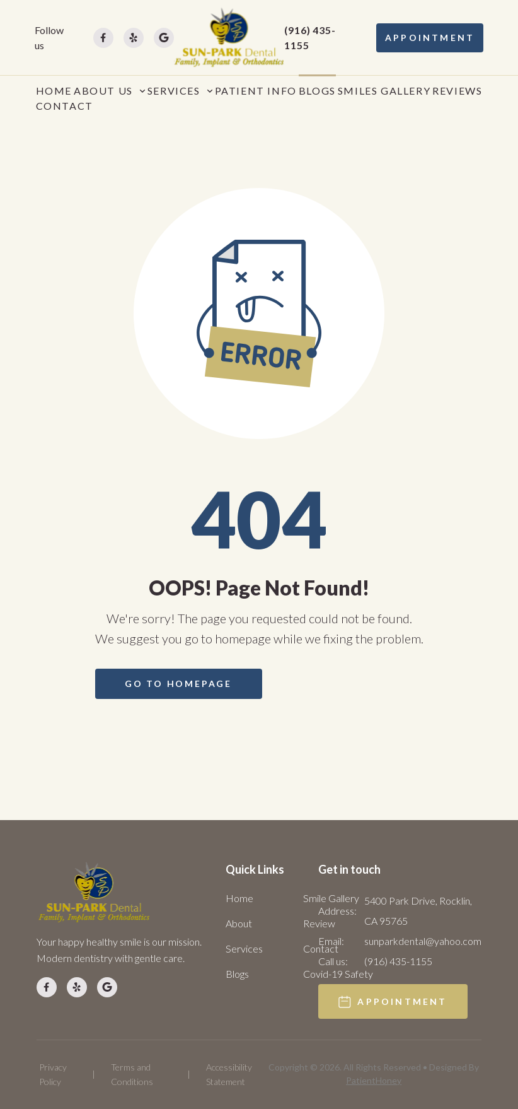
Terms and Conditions (132, 1074)
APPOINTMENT (430, 37)
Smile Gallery (331, 898)
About (239, 923)
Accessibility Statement (229, 1074)
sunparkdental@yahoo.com (422, 941)
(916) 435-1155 (309, 37)
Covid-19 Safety (338, 974)
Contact (320, 948)
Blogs (237, 974)
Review (319, 923)
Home (239, 898)
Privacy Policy (53, 1074)
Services (244, 948)
